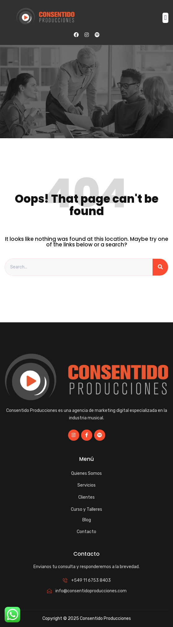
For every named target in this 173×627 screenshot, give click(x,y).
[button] (165, 18)
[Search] (160, 267)
